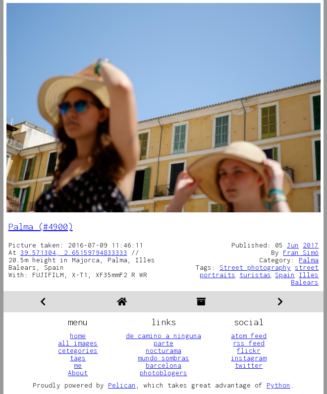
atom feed (249, 336)
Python (278, 385)
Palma (309, 260)
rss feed (249, 343)
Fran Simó (301, 252)
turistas (255, 275)
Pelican (122, 385)
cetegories (78, 350)
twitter (249, 365)
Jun (293, 245)
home (78, 336)
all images (78, 343)
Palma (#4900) (40, 226)
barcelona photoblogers (163, 369)
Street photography (255, 267)
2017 (311, 245)
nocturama (163, 350)
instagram (249, 358)
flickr (249, 350)
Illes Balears (305, 278)
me (78, 365)
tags (78, 358)
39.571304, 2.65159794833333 (73, 252)
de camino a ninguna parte (163, 339)
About (78, 373)
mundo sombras (163, 358)
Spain (285, 275)
